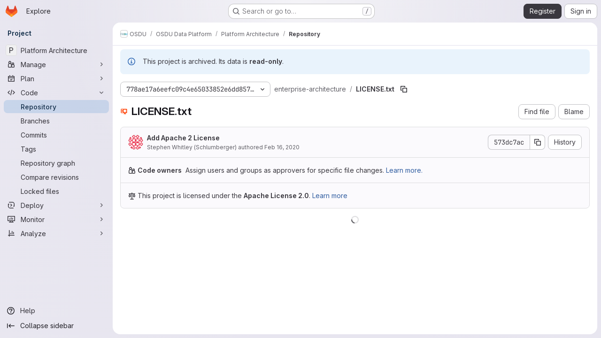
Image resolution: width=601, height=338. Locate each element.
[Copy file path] (403, 89)
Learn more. (404, 170)
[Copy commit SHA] (537, 142)
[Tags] (56, 148)
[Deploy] (56, 205)
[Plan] (56, 78)
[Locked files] (56, 191)
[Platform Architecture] (56, 50)
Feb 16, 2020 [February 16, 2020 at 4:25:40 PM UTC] (282, 147)
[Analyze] (56, 233)
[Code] (56, 92)
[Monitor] (56, 219)
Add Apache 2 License (183, 138)
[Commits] (56, 134)
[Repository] (56, 106)
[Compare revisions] (56, 177)
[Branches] (56, 120)
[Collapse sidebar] (56, 325)
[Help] (56, 310)
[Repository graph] (56, 162)
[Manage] (56, 64)
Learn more (329, 196)
